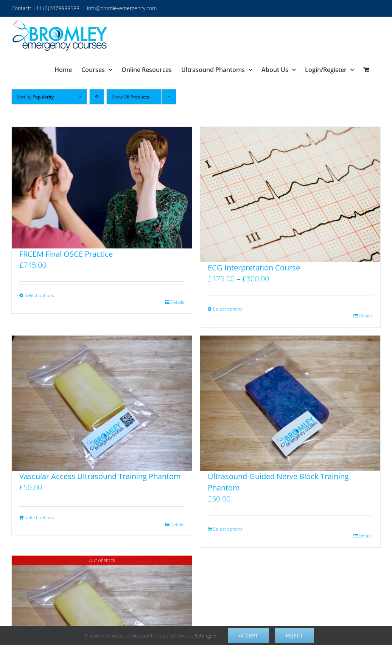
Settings (205, 635)
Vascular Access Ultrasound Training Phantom (100, 476)
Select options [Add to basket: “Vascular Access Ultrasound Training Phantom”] (39, 517)
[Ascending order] (96, 97)
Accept (248, 635)
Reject (294, 635)
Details (177, 302)
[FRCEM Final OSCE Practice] (102, 187)
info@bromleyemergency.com (122, 8)
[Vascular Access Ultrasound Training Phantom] (102, 403)
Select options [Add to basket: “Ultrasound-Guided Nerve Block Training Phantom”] (228, 529)
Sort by (35, 97)
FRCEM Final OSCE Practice (66, 254)
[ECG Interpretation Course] (290, 194)
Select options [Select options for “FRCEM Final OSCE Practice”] (39, 295)
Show (130, 97)
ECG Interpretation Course (254, 267)
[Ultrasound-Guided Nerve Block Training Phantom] (290, 403)
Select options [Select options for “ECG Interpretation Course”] (228, 309)
